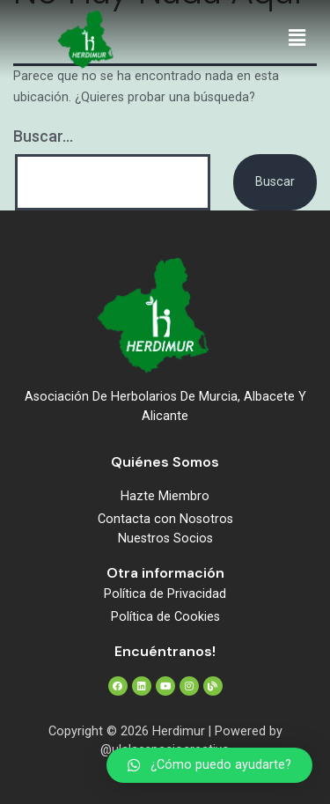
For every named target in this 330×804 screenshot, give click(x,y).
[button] (297, 38)
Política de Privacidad (165, 593)
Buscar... (43, 136)
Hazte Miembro (165, 496)
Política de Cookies (165, 616)
